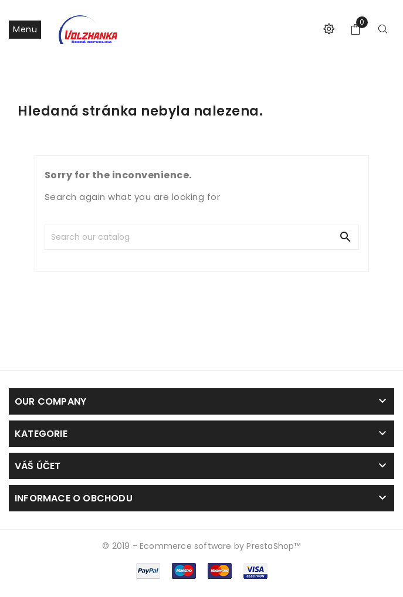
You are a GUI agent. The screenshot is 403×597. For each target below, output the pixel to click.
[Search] (130, 237)
